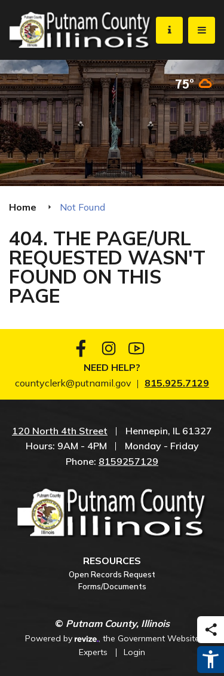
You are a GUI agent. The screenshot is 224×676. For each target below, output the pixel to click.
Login (134, 652)
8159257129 (128, 461)
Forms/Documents (112, 586)
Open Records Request (112, 574)
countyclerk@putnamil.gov (73, 383)
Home (22, 207)
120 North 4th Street (60, 431)
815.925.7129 (177, 383)
